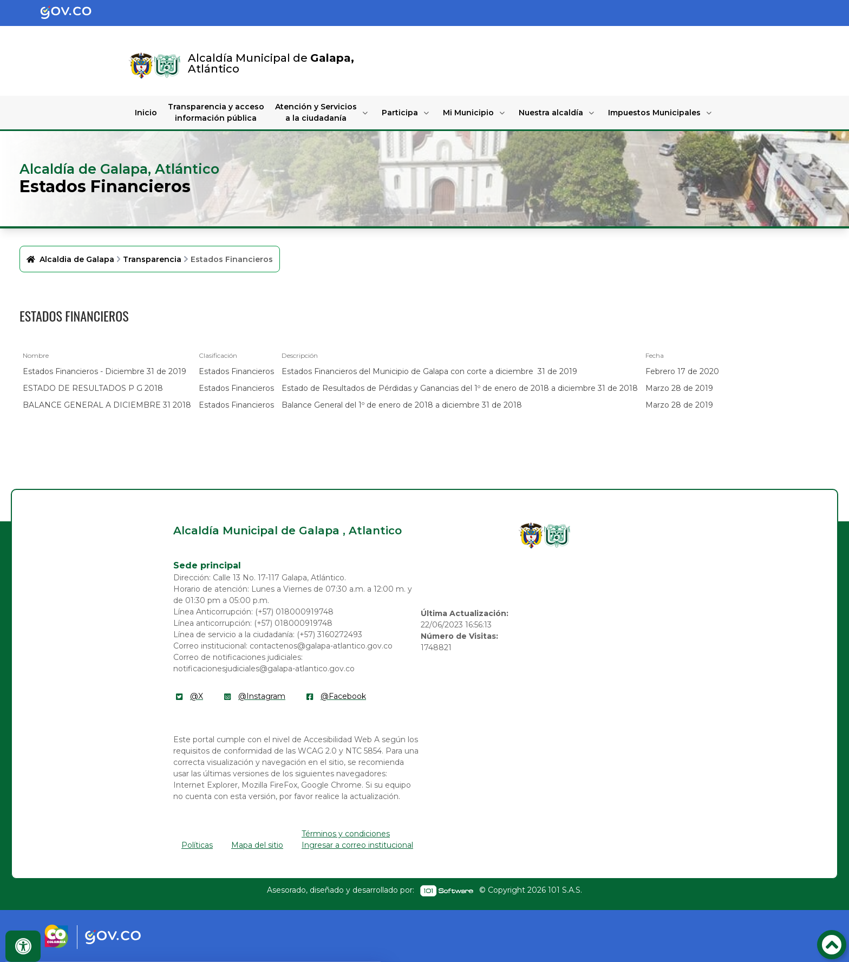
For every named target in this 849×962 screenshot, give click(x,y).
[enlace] (531, 535)
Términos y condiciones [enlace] (346, 834)
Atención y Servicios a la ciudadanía (316, 112)
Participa (400, 112)
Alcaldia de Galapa (77, 259)
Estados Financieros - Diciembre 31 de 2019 (104, 371)
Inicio (146, 112)
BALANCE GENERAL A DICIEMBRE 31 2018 (107, 405)
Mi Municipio (468, 112)
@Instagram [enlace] (261, 696)
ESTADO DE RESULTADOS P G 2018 (93, 388)
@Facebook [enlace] (343, 696)
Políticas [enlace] (197, 845)
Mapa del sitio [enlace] (257, 845)
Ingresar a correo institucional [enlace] (357, 845)
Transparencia (152, 259)
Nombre (36, 355)
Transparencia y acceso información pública (216, 112)
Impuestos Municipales (654, 112)
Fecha (654, 355)
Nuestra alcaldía (551, 112)
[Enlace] (141, 65)
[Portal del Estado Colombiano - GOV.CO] (75, 13)
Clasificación (218, 355)
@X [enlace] (196, 696)
